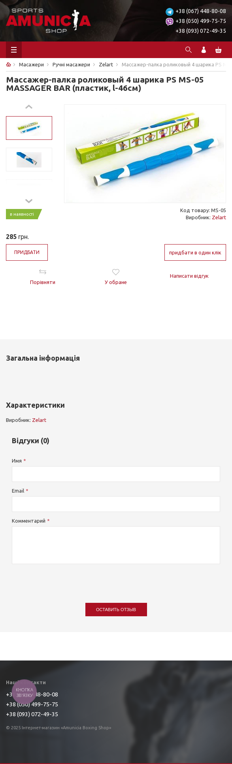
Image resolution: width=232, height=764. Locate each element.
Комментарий (28, 520)
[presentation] (72, 579)
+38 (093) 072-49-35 (200, 31)
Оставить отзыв (116, 609)
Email (18, 490)
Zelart (219, 217)
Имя (17, 460)
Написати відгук (189, 276)
